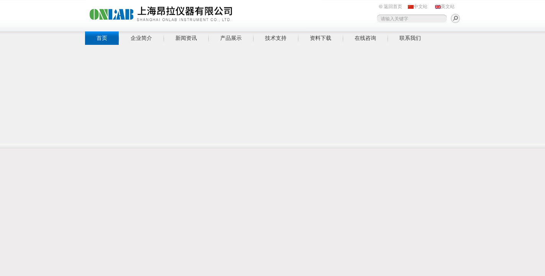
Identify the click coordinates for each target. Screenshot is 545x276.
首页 (102, 38)
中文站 (420, 6)
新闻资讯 (186, 38)
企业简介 (141, 38)
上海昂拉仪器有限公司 (203, 14)
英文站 (448, 6)
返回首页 (393, 6)
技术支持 (275, 38)
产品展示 (231, 38)
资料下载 (320, 38)
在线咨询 (365, 38)
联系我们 (410, 38)
